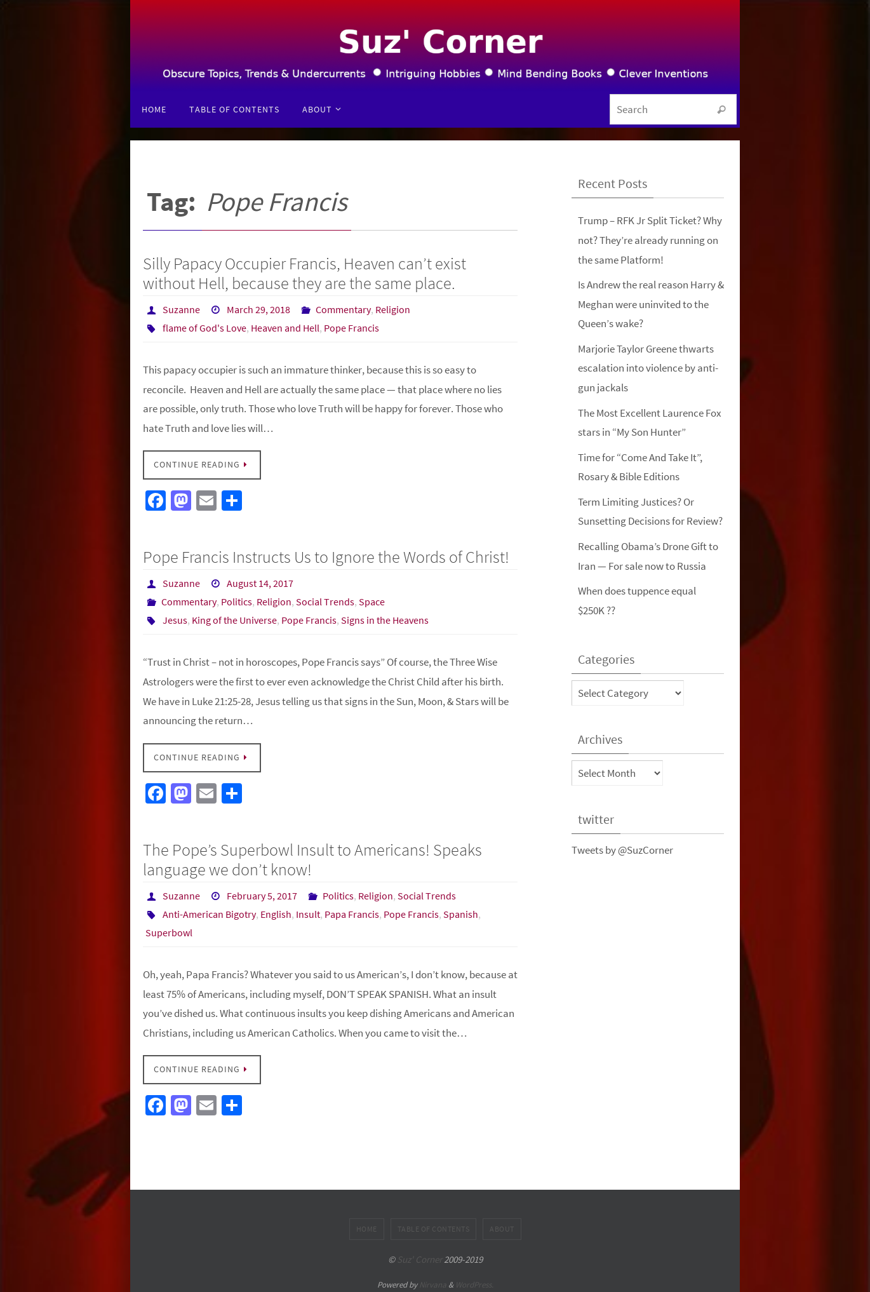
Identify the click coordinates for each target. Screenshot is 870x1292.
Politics (236, 600)
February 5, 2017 (262, 892)
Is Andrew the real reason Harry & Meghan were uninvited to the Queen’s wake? (651, 303)
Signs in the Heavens (385, 618)
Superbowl (168, 928)
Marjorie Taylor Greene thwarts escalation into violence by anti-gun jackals (648, 367)
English (275, 910)
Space (372, 600)
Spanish (460, 910)
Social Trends (325, 600)
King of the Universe (234, 618)
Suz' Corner (419, 1254)
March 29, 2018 (258, 309)
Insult (308, 910)
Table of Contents (434, 1224)
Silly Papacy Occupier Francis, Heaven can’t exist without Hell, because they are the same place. (304, 273)
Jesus (175, 618)
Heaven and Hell (285, 327)
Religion (392, 309)
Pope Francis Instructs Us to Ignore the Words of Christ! (326, 555)
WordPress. (474, 1280)
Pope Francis (351, 327)
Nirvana (432, 1280)
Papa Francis (352, 910)
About (502, 1224)
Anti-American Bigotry (209, 910)
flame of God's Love (204, 327)
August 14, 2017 (260, 582)
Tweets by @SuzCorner (622, 847)
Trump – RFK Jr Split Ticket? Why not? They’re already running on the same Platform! (650, 239)
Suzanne (181, 309)
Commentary (343, 309)
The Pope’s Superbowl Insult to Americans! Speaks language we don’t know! (312, 856)
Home (366, 1224)
